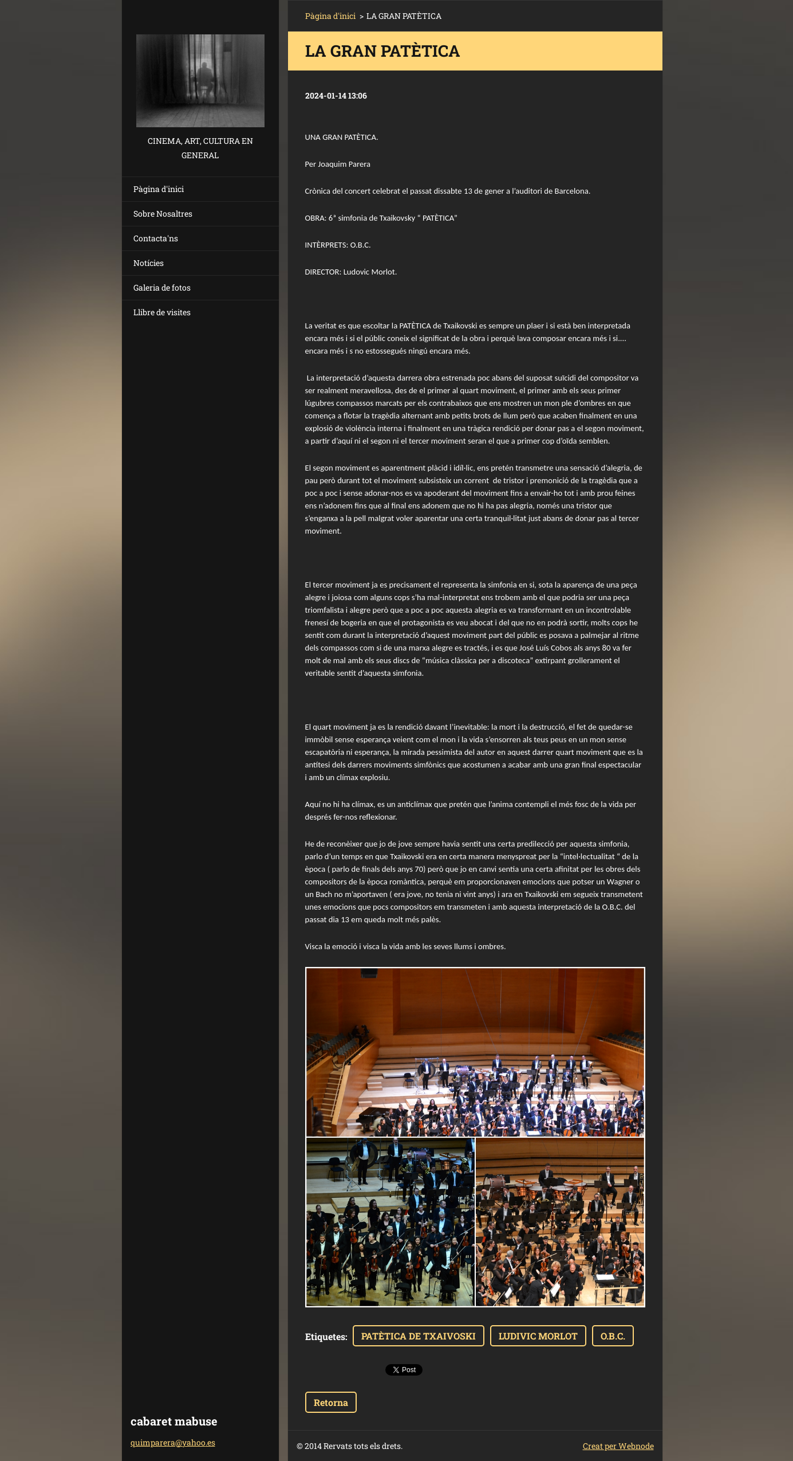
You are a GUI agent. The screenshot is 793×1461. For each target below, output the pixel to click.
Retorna (331, 1402)
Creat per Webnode (618, 1445)
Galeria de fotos (162, 287)
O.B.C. (613, 1336)
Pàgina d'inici (158, 188)
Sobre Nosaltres (162, 213)
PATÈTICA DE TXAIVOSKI (418, 1336)
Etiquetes (325, 1336)
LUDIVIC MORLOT (538, 1336)
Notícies (148, 262)
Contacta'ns (155, 238)
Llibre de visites (162, 312)
